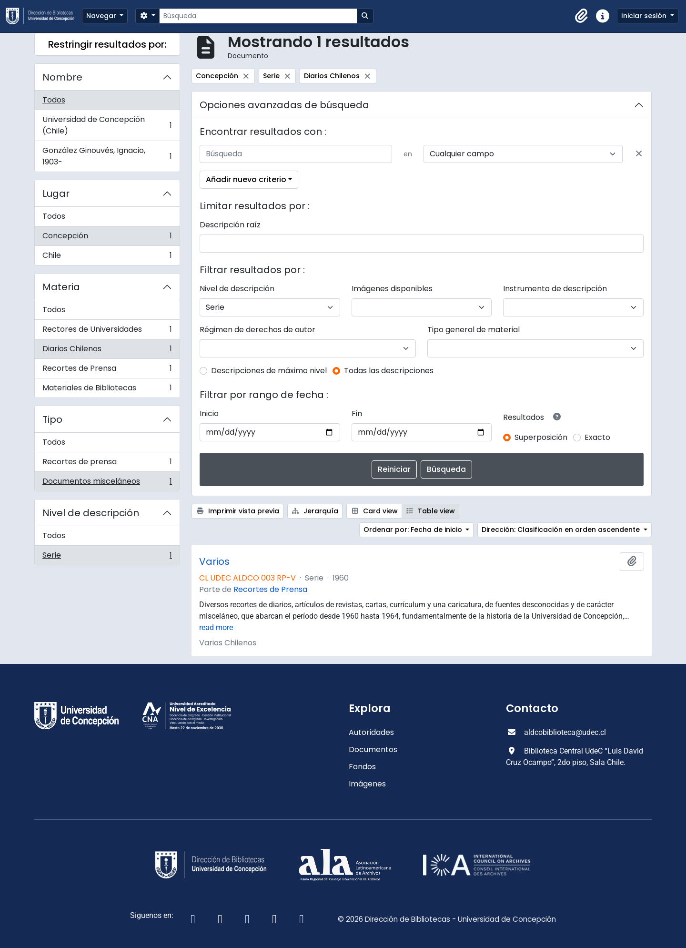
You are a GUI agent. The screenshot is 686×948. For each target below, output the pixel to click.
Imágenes (367, 783)
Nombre (62, 77)
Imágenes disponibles (392, 288)
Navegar (102, 15)
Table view (430, 511)
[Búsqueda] (258, 16)
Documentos (373, 749)
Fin (357, 413)
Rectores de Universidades (107, 331)
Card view (374, 511)
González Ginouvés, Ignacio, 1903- (107, 156)
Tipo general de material (473, 329)
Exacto (597, 437)
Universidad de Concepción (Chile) (107, 125)
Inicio (209, 413)
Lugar (56, 193)
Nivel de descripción (90, 513)
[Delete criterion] (639, 154)
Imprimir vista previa (237, 511)
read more (216, 627)
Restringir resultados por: (107, 44)
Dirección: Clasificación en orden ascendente (562, 529)
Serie (107, 557)
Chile (107, 257)
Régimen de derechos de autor (257, 329)
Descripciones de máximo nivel (269, 370)
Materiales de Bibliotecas (107, 390)
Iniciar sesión (644, 15)
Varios (214, 561)
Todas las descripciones (389, 370)
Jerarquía (315, 511)
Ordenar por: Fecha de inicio (413, 529)
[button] (581, 16)
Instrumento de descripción (555, 288)
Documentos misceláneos (107, 483)
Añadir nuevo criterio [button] (246, 179)
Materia (61, 287)
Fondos (362, 766)
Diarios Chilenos (107, 351)
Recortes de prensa (107, 464)
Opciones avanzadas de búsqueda (284, 105)
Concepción (107, 238)
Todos (53, 99)
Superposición (540, 437)
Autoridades (371, 732)
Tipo (52, 419)
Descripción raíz (230, 224)
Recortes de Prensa (107, 370)
